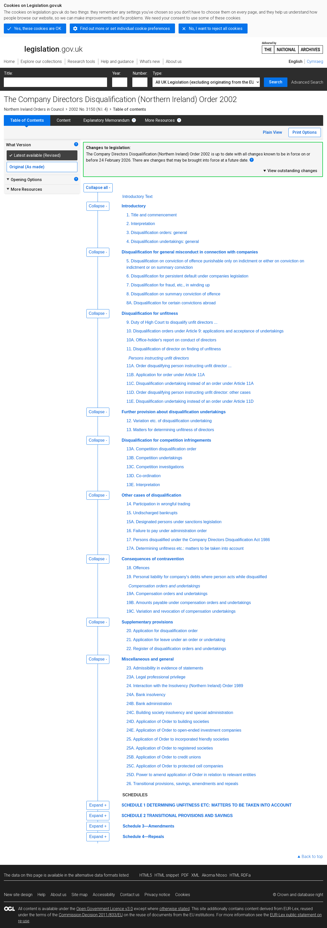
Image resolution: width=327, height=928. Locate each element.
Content (64, 120)
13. (129, 430)
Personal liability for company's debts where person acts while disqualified (200, 577)
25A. (130, 748)
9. (128, 322)
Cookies (182, 894)
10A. (130, 340)
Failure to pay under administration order (170, 531)
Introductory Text (137, 196)
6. (128, 276)
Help (41, 894)
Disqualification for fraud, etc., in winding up (170, 285)
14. (129, 504)
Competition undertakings (159, 458)
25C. (130, 766)
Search (275, 82)
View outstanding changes (290, 170)
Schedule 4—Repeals (143, 836)
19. (129, 577)
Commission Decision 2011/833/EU (91, 914)
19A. (130, 593)
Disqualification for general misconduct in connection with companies (190, 252)
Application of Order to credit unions (168, 757)
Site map (80, 894)
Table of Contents (27, 120)
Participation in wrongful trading (161, 504)
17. (129, 540)
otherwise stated (174, 908)
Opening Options (24, 179)
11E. (130, 401)
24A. (130, 694)
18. (129, 568)
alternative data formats (96, 875)
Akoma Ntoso (214, 875)
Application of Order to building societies (172, 721)
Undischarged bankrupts (155, 513)
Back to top (312, 856)
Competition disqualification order (166, 449)
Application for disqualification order (165, 631)
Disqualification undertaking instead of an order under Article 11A (195, 383)
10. (129, 331)
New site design (18, 894)
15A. (130, 522)
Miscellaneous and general (148, 659)
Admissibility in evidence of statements (168, 668)
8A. (129, 303)
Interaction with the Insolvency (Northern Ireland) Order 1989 (188, 686)
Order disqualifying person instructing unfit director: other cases (193, 392)
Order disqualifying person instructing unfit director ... (183, 366)
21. (129, 640)
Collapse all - (98, 187)
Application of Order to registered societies (174, 748)
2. (128, 223)
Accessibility (104, 894)
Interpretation (143, 223)
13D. (130, 476)
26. (129, 783)
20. (129, 631)
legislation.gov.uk (43, 47)
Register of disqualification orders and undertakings (179, 648)
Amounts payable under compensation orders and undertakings (193, 602)
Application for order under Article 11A (170, 375)
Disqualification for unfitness (150, 313)
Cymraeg (315, 61)
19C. (130, 611)
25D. (130, 775)
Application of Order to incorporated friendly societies (181, 739)
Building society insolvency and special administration (184, 712)
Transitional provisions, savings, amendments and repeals (185, 783)
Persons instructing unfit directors (159, 358)
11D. (130, 392)
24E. (130, 730)
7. (128, 285)
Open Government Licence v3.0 (104, 908)
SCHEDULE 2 (134, 815)
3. (128, 232)
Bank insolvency (151, 694)
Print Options (305, 132)
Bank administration (154, 703)
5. (128, 261)
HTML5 (145, 875)
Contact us (129, 894)
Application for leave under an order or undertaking (179, 640)
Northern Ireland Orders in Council (34, 109)
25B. (130, 757)
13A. (130, 449)
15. (129, 513)
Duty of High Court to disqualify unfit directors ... (174, 322)
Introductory (134, 206)
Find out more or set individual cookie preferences (125, 28)
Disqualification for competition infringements (166, 440)
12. (129, 421)
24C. (130, 712)
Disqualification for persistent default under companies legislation (189, 276)
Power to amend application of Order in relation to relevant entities (196, 775)
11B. (130, 375)
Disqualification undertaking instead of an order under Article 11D (195, 401)
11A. (130, 366)
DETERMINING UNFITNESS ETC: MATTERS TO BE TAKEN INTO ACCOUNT (219, 805)
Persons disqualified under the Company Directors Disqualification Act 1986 (201, 540)
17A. (130, 548)
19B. (130, 602)
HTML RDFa (240, 875)
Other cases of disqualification (151, 495)
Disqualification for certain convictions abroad (175, 303)
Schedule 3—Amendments (148, 826)
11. (129, 349)
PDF (185, 875)
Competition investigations (160, 467)
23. (129, 668)
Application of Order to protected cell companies (179, 766)
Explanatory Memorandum (106, 120)
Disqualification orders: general (159, 232)
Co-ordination (148, 476)
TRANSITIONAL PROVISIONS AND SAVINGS (190, 815)
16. (129, 531)
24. (129, 686)
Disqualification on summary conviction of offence (175, 294)
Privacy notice (157, 894)
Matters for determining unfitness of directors (173, 430)
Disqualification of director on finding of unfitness (177, 349)
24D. (130, 721)
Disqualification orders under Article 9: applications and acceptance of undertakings (208, 331)
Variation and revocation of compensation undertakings (186, 611)
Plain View (272, 132)
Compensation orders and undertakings (164, 586)
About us (58, 894)
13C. (130, 467)
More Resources (160, 120)
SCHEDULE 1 (134, 805)
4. (128, 241)
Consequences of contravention (153, 559)
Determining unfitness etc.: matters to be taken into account (190, 548)
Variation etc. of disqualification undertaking (172, 421)
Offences (141, 568)
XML (195, 875)
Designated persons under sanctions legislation (178, 522)
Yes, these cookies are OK (37, 28)
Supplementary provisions (147, 622)
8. (128, 294)
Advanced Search (307, 82)
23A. (130, 677)
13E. (130, 485)
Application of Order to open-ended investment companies (188, 730)
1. (128, 215)
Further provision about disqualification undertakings (174, 412)
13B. (130, 458)
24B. (130, 703)
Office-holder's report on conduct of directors (176, 340)
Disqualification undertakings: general (165, 241)
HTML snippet (167, 875)
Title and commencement (154, 215)
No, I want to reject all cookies (215, 28)
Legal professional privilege (160, 677)
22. (129, 648)
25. (129, 739)
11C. (130, 383)
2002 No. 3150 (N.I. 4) (88, 109)
